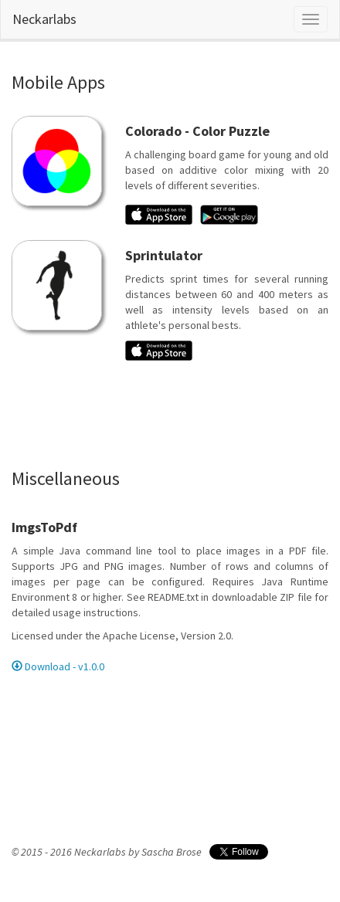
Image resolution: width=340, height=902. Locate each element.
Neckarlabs (44, 19)
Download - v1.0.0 (58, 666)
